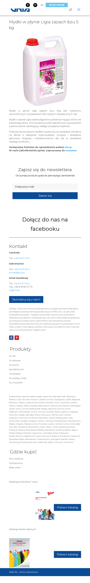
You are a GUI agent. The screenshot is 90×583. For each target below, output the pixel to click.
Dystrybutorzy (16, 463)
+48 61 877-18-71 (21, 269)
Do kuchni (14, 365)
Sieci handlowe (16, 459)
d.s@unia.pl (14, 290)
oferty (68, 147)
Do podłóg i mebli (17, 378)
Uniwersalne (15, 374)
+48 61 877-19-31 (21, 283)
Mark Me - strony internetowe (23, 572)
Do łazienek (14, 360)
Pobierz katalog (67, 507)
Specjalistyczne (16, 369)
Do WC (12, 356)
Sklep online (56, 5)
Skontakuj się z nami (26, 299)
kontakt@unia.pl (17, 272)
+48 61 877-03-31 (21, 258)
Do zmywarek (16, 382)
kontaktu (71, 150)
